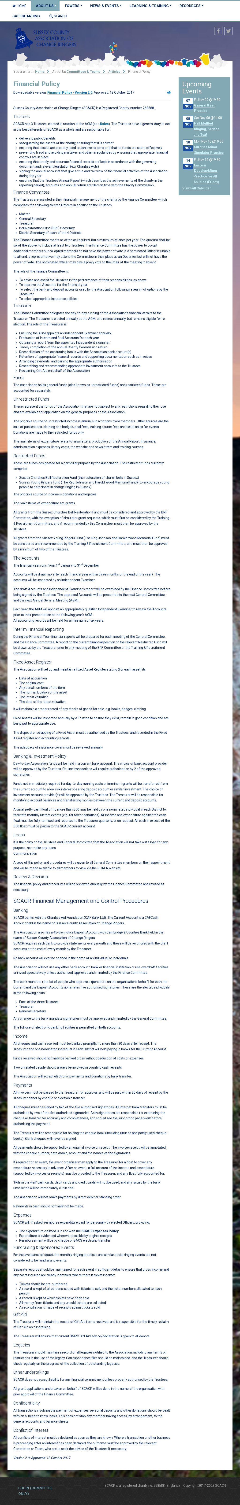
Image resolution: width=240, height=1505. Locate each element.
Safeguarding (26, 16)
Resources (190, 6)
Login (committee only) (35, 1491)
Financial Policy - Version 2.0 (69, 92)
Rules (104, 124)
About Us (45, 6)
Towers (71, 6)
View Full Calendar (196, 188)
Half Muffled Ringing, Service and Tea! (206, 129)
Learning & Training (149, 6)
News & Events (104, 6)
